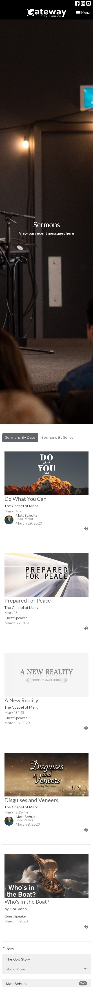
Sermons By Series (57, 437)
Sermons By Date (20, 437)
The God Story (18, 959)
